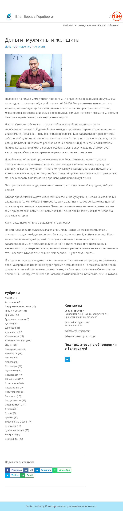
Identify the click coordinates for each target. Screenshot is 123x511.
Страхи (9, 408)
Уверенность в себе (16, 421)
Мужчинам (11, 370)
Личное (9, 357)
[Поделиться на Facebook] (14, 470)
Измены (9, 344)
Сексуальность (13, 400)
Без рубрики (11, 438)
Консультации (87, 25)
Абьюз (8, 297)
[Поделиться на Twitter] (12, 475)
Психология (39, 46)
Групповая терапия (15, 319)
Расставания (12, 387)
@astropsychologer (86, 336)
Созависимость (13, 404)
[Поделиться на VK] (28, 470)
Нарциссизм (11, 374)
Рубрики (68, 25)
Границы (9, 314)
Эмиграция (11, 434)
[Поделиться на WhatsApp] (61, 470)
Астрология (11, 302)
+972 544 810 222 (74, 325)
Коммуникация (13, 349)
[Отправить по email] (27, 475)
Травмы (9, 417)
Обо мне (112, 25)
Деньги (9, 46)
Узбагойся (10, 425)
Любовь (9, 361)
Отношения (23, 46)
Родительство (13, 391)
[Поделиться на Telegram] (43, 470)
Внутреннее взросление (18, 306)
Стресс (8, 413)
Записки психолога (15, 340)
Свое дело (10, 396)
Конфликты (11, 353)
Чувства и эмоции (14, 430)
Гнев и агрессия (13, 310)
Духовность (11, 332)
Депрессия (10, 327)
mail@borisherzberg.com (77, 330)
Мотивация (11, 366)
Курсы (102, 25)
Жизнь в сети (12, 336)
